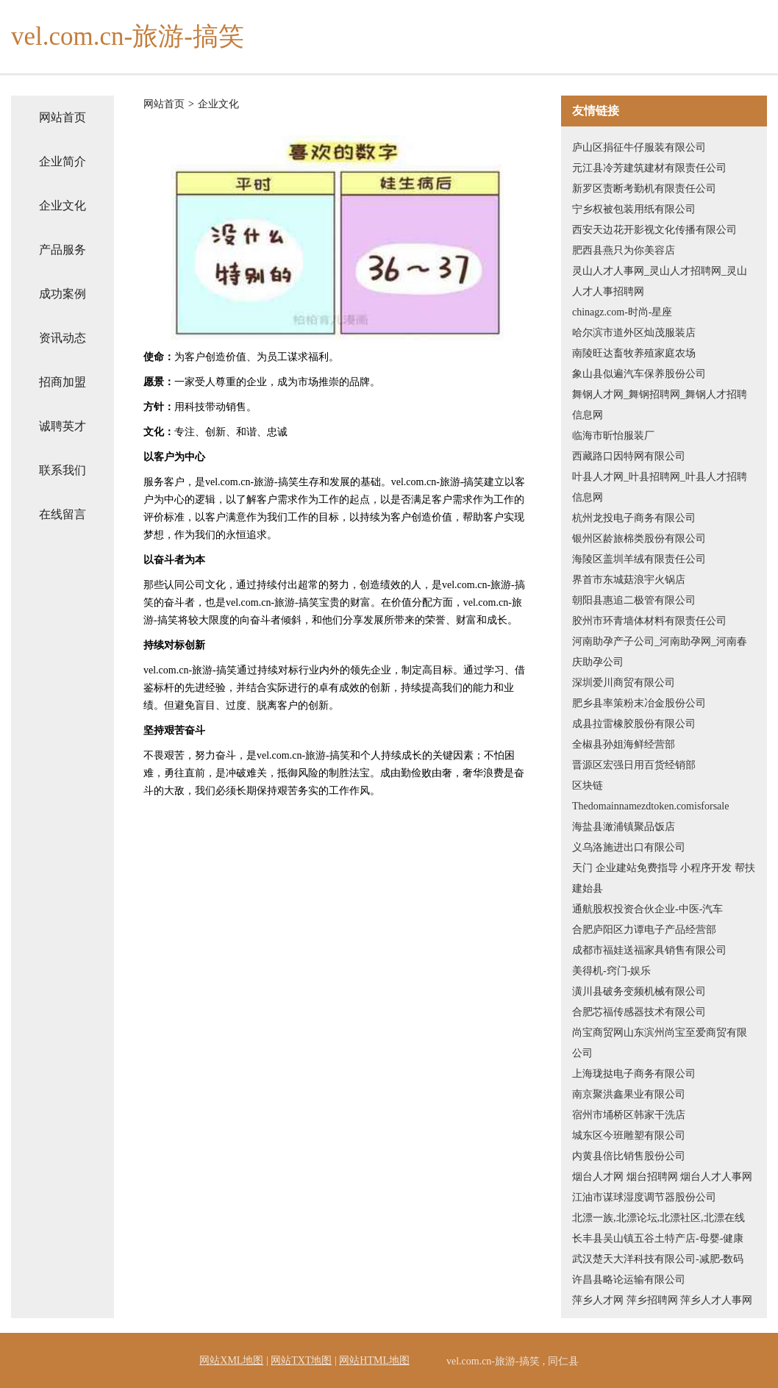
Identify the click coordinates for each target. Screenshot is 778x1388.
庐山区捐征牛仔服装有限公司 (639, 147)
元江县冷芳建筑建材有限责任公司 (649, 168)
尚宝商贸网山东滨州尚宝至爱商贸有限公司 (659, 1043)
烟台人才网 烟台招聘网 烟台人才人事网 (662, 1176)
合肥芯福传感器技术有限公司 (639, 1011)
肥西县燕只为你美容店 (623, 250)
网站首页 (62, 117)
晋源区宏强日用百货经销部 (634, 764)
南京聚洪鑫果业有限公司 (628, 1094)
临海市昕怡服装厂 (613, 435)
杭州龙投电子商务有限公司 (634, 517)
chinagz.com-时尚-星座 (622, 312)
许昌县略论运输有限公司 (628, 1279)
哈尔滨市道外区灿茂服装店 (634, 332)
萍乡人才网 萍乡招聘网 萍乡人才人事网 (662, 1300)
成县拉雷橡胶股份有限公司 (634, 723)
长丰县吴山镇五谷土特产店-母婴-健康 (657, 1238)
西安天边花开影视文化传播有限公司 (654, 229)
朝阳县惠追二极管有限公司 (634, 600)
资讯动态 (62, 338)
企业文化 (62, 205)
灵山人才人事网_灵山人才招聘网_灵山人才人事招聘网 (659, 281)
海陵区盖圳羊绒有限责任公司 (639, 559)
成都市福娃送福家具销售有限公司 (649, 950)
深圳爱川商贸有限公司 (623, 682)
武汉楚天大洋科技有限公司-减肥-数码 (657, 1258)
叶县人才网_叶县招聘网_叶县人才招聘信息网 (659, 487)
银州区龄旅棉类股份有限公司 (639, 538)
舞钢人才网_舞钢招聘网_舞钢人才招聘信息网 (659, 405)
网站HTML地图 (374, 1360)
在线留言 (62, 514)
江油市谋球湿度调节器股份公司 (644, 1197)
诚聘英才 (62, 426)
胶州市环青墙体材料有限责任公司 (649, 620)
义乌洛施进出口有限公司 (628, 847)
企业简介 (62, 161)
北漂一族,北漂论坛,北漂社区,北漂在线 (658, 1217)
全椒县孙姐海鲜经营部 (623, 744)
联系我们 (62, 470)
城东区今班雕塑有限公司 (628, 1135)
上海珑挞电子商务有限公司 (634, 1073)
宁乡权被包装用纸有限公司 (634, 209)
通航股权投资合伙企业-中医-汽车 (647, 909)
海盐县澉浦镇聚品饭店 (623, 826)
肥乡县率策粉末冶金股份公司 (639, 703)
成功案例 (62, 293)
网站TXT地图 (301, 1360)
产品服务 (62, 249)
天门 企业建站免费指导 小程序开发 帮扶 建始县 (663, 878)
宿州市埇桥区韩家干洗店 (628, 1114)
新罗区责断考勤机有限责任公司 (644, 188)
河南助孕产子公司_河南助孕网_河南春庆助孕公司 (659, 652)
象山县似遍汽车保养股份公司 (639, 373)
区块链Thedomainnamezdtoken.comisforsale (650, 796)
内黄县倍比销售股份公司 (628, 1156)
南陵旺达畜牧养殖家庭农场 (634, 353)
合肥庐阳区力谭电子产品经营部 (644, 929)
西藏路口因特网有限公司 (628, 456)
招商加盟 (62, 382)
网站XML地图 (231, 1360)
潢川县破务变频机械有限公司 (639, 991)
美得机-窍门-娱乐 (611, 970)
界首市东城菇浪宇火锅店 (628, 579)
